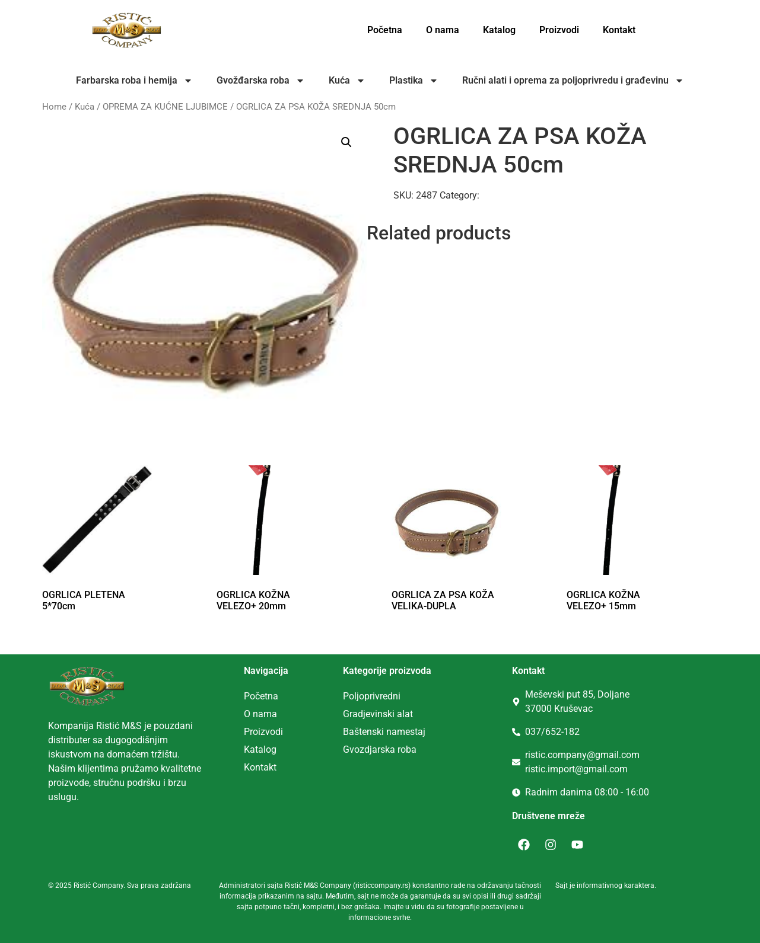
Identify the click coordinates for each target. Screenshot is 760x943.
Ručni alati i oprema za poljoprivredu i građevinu (573, 80)
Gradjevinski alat (378, 714)
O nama (442, 30)
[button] (346, 142)
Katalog (499, 30)
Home (54, 106)
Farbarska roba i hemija (134, 80)
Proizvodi (559, 30)
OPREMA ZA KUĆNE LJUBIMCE (165, 106)
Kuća (347, 80)
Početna (384, 30)
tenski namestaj (392, 731)
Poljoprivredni (371, 696)
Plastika (413, 80)
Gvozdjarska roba (379, 749)
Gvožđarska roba (261, 80)
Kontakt (619, 30)
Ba (348, 731)
